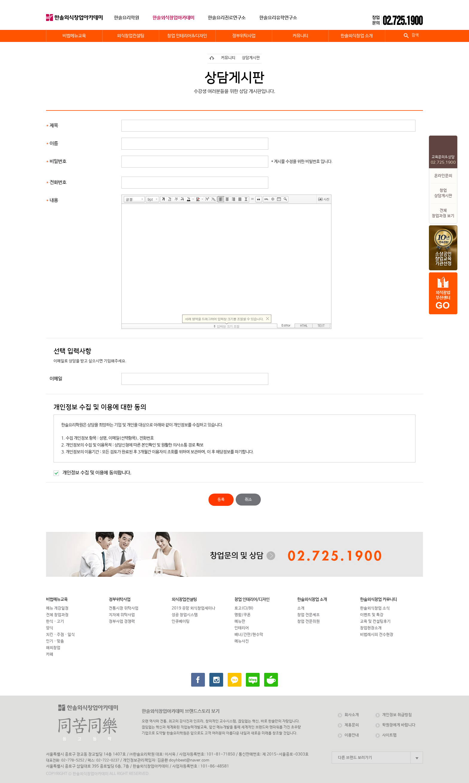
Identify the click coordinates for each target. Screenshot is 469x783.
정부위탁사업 (119, 599)
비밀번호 (58, 161)
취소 (248, 499)
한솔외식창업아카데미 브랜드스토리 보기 (181, 711)
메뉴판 (239, 621)
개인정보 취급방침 (397, 715)
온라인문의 (443, 176)
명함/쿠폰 (242, 615)
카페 (49, 654)
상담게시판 (251, 58)
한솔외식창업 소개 (312, 599)
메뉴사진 (241, 641)
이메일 (56, 379)
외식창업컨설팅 (184, 599)
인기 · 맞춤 (55, 641)
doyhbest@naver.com (189, 760)
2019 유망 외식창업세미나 (193, 608)
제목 (54, 125)
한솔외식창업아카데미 (173, 18)
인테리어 (241, 628)
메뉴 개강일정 (57, 608)
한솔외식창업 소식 (375, 608)
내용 (54, 200)
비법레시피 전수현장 (376, 634)
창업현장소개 (371, 628)
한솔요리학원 (126, 18)
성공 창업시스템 (185, 615)
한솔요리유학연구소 (278, 18)
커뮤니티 (228, 58)
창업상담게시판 (443, 193)
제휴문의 (352, 725)
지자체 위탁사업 (122, 615)
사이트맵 (389, 735)
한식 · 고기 (55, 621)
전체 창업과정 (57, 615)
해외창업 (53, 648)
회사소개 (352, 715)
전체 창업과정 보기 (443, 213)
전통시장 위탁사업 (123, 608)
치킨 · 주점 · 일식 (60, 634)
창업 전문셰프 (308, 615)
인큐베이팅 (181, 621)
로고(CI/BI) (244, 608)
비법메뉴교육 (57, 599)
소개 (300, 608)
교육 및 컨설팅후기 (375, 621)
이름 (54, 143)
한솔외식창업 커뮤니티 (378, 599)
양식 (49, 628)
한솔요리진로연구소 (227, 18)
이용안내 (352, 735)
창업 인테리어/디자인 (251, 599)
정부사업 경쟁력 (122, 621)
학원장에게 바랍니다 (398, 725)
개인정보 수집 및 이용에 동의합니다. (97, 473)
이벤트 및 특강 (371, 615)
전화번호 (58, 182)
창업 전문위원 (308, 621)
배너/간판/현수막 (248, 634)
